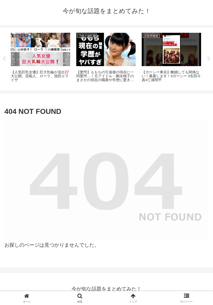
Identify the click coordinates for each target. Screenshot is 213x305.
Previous (4, 59)
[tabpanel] (40, 58)
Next (209, 59)
